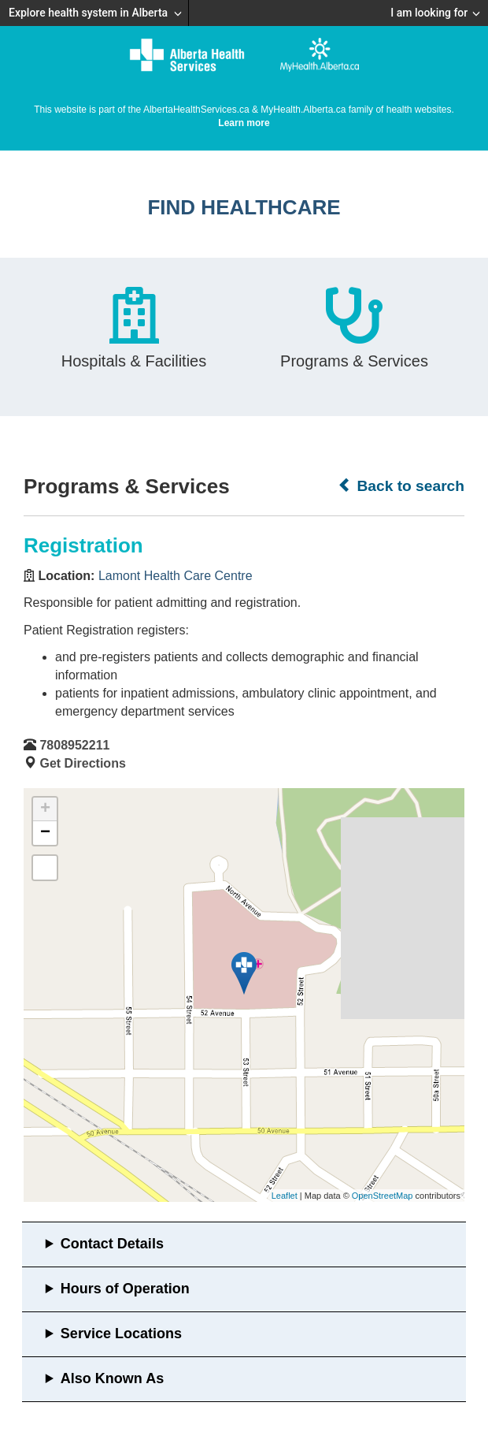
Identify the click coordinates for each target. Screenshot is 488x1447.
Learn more (243, 122)
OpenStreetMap (382, 1195)
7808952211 (74, 745)
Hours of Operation (125, 1288)
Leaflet (285, 1195)
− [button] (45, 833)
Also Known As (112, 1378)
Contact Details (112, 1244)
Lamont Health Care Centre (175, 575)
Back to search (401, 485)
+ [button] (45, 809)
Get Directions (82, 763)
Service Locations (121, 1333)
